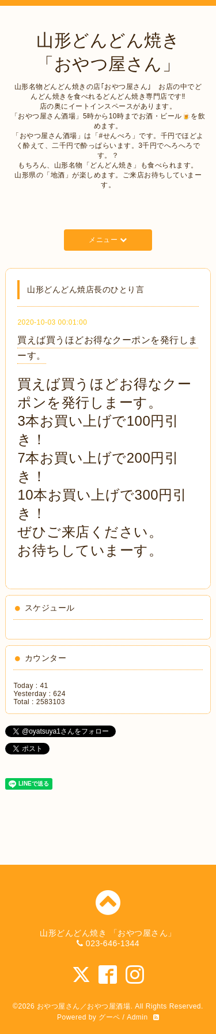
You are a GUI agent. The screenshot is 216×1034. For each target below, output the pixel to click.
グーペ (109, 1017)
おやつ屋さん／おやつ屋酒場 (84, 1006)
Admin (137, 1017)
